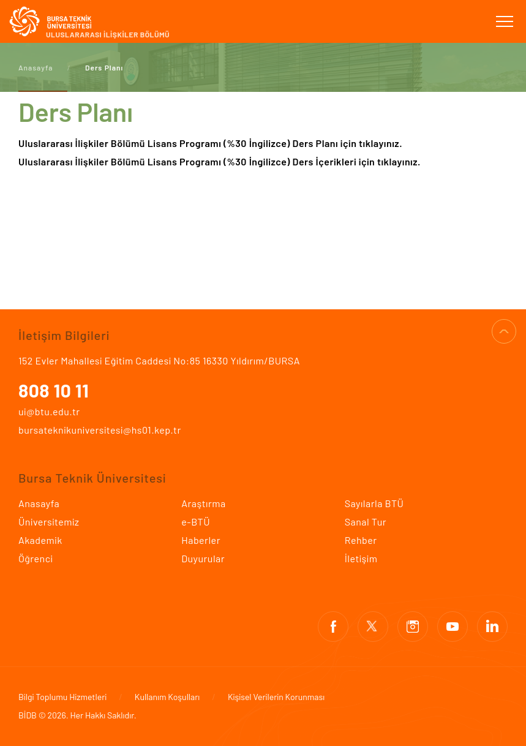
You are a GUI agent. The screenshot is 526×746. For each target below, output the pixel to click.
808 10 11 (53, 390)
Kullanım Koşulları (167, 696)
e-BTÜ (195, 521)
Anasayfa (35, 67)
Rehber (361, 540)
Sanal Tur (365, 521)
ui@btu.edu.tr (49, 411)
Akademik (40, 540)
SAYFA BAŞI (504, 331)
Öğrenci (35, 558)
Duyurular (203, 558)
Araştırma (203, 503)
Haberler (200, 540)
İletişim (361, 558)
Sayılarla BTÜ (374, 503)
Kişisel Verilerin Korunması (276, 696)
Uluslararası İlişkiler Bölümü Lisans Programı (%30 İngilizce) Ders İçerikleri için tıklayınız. (220, 161)
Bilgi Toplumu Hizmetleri (62, 696)
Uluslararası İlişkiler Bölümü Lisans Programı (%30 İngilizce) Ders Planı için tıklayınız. (210, 143)
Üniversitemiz (48, 521)
